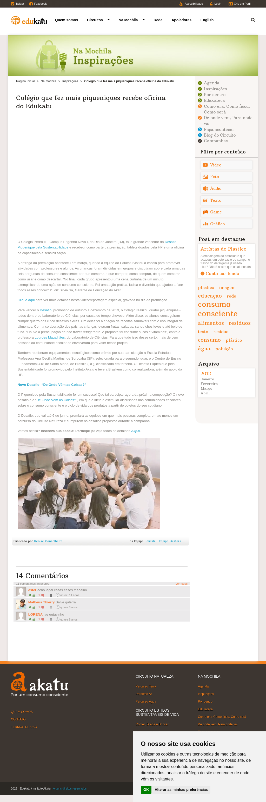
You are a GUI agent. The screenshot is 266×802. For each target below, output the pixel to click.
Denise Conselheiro (48, 541)
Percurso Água (146, 701)
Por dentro (214, 94)
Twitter (20, 3)
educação (210, 295)
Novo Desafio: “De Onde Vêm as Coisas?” (52, 385)
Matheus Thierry (42, 602)
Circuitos (95, 20)
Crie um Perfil (242, 3)
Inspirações (70, 81)
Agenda (211, 82)
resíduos (240, 323)
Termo (249, 19)
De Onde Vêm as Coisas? (56, 400)
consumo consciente (218, 308)
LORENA (35, 614)
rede (231, 296)
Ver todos (182, 583)
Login (217, 3)
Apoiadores (181, 20)
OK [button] (146, 789)
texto (203, 331)
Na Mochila (128, 20)
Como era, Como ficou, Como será (222, 717)
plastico (206, 287)
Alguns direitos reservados (70, 788)
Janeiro (207, 379)
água (204, 348)
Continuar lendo (222, 273)
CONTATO (18, 719)
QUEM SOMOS (22, 712)
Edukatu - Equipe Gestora (163, 541)
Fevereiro (209, 383)
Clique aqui (26, 300)
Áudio (215, 188)
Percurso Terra (146, 686)
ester (32, 590)
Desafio (45, 310)
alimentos (211, 323)
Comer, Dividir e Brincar (152, 724)
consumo (209, 339)
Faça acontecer (219, 129)
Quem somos (66, 20)
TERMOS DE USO (24, 727)
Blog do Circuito (220, 135)
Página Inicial (25, 81)
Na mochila (48, 81)
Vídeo (215, 165)
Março (206, 388)
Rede (158, 20)
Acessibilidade (194, 3)
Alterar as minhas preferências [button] (181, 789)
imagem (227, 287)
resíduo (221, 331)
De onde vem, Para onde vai (217, 724)
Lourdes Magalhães (50, 337)
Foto (214, 176)
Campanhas (216, 140)
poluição (224, 348)
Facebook (40, 3)
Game (216, 212)
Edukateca (214, 100)
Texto (215, 200)
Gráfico (217, 223)
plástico (234, 340)
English (207, 20)
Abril (205, 393)
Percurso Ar (144, 694)
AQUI (135, 431)
